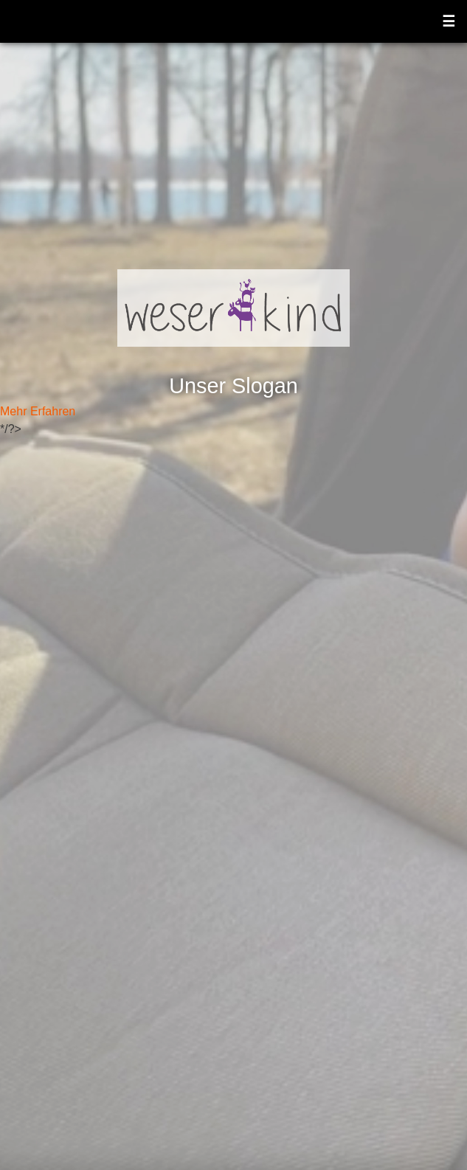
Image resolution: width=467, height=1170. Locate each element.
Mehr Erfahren (37, 411)
